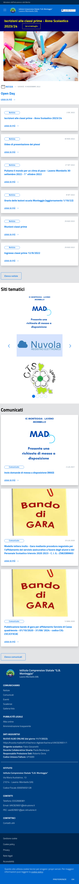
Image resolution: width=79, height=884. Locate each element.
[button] (8, 346)
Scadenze (7, 704)
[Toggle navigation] (5, 10)
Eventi (6, 699)
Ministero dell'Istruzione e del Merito (16, 2)
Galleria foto (9, 708)
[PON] (68, 10)
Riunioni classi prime (15, 227)
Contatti (8, 796)
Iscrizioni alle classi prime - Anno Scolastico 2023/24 (33, 118)
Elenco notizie (11, 276)
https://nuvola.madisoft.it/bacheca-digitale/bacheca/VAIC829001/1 (35, 742)
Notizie (6, 690)
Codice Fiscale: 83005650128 (17, 787)
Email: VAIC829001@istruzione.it (19, 805)
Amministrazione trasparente (17, 726)
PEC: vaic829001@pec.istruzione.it (19, 810)
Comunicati (8, 695)
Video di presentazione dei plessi (22, 144)
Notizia (9, 86)
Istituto (7, 768)
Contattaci (9, 818)
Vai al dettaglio (31, 26)
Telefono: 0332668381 (14, 800)
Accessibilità (8, 861)
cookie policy (37, 871)
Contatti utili (9, 823)
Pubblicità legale (13, 716)
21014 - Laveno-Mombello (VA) (18, 782)
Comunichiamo (11, 685)
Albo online (8, 721)
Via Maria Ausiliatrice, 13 (14, 777)
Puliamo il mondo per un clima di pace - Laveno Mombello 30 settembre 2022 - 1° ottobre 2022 (37, 172)
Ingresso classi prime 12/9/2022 (22, 253)
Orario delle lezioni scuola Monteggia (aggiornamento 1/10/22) (38, 200)
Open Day (8, 93)
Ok (73, 879)
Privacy (6, 850)
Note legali (8, 855)
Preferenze (59, 879)
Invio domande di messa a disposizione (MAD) (29, 473)
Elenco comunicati (13, 657)
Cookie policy (9, 844)
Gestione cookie (10, 838)
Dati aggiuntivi (11, 734)
